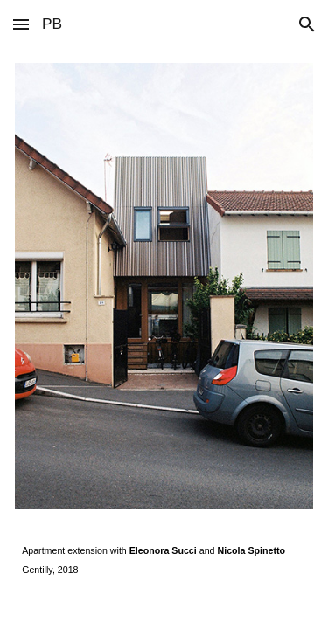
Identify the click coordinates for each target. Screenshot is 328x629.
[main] (164, 560)
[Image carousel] (164, 286)
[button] (21, 24)
